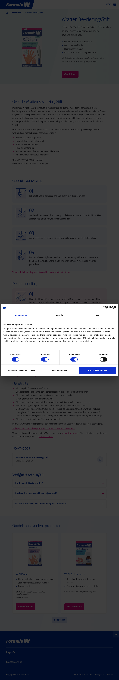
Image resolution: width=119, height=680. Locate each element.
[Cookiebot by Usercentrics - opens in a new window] (88, 308)
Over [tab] (98, 315)
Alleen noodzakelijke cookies (21, 370)
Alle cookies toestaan (97, 370)
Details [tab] (59, 315)
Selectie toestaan (60, 370)
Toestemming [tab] (20, 315)
